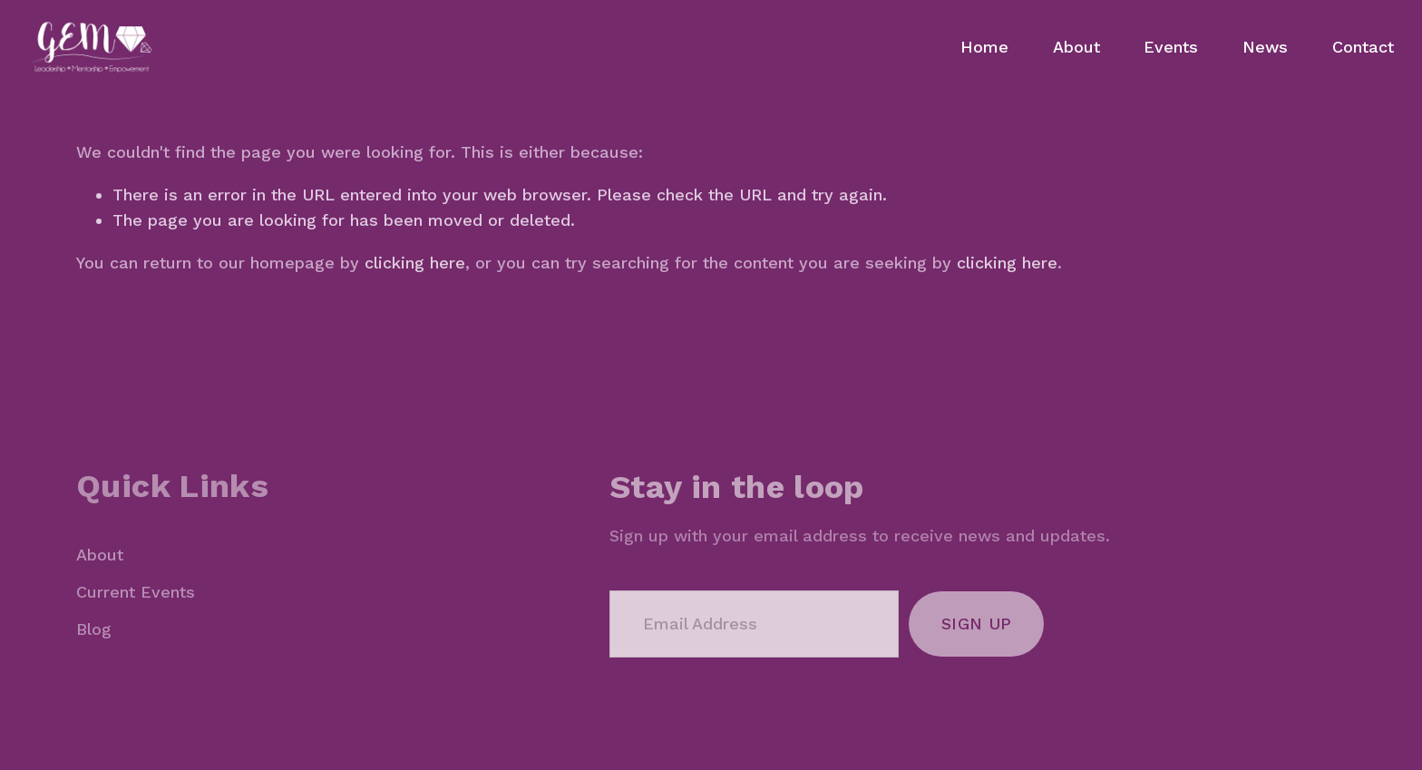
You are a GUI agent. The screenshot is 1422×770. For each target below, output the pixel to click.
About (1076, 46)
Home (984, 46)
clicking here (415, 262)
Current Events (135, 591)
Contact (1363, 46)
